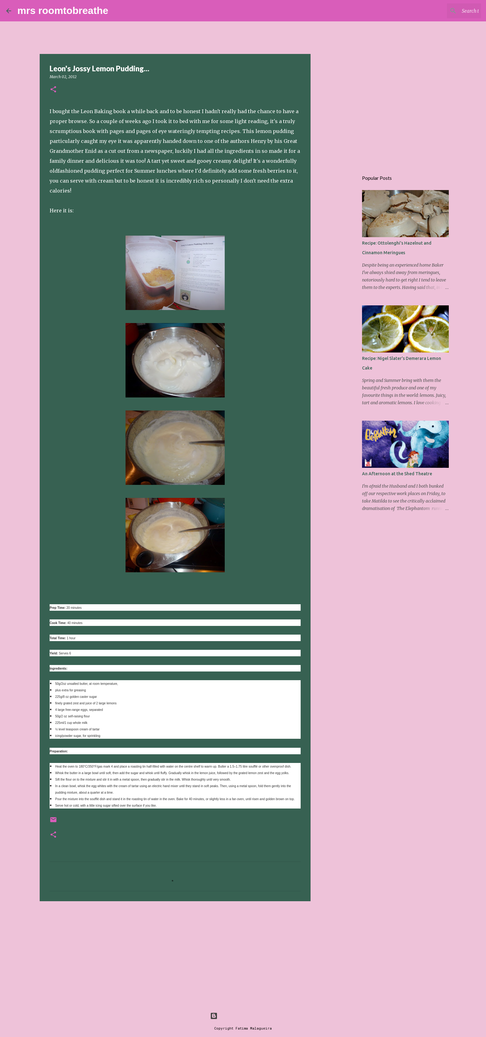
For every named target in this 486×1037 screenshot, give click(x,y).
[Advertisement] (175, 954)
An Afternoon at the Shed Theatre (397, 473)
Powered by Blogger (243, 1016)
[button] (53, 90)
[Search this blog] (448, 10)
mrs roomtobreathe (62, 10)
